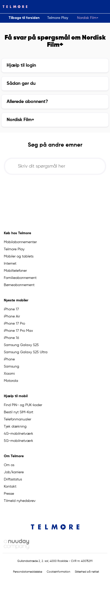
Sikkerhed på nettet (87, 571)
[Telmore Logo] (14, 6)
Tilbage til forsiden (24, 18)
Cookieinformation (58, 571)
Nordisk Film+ (88, 18)
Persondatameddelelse (27, 571)
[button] (87, 6)
